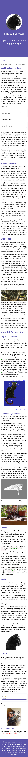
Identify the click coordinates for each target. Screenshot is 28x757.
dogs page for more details (9, 733)
